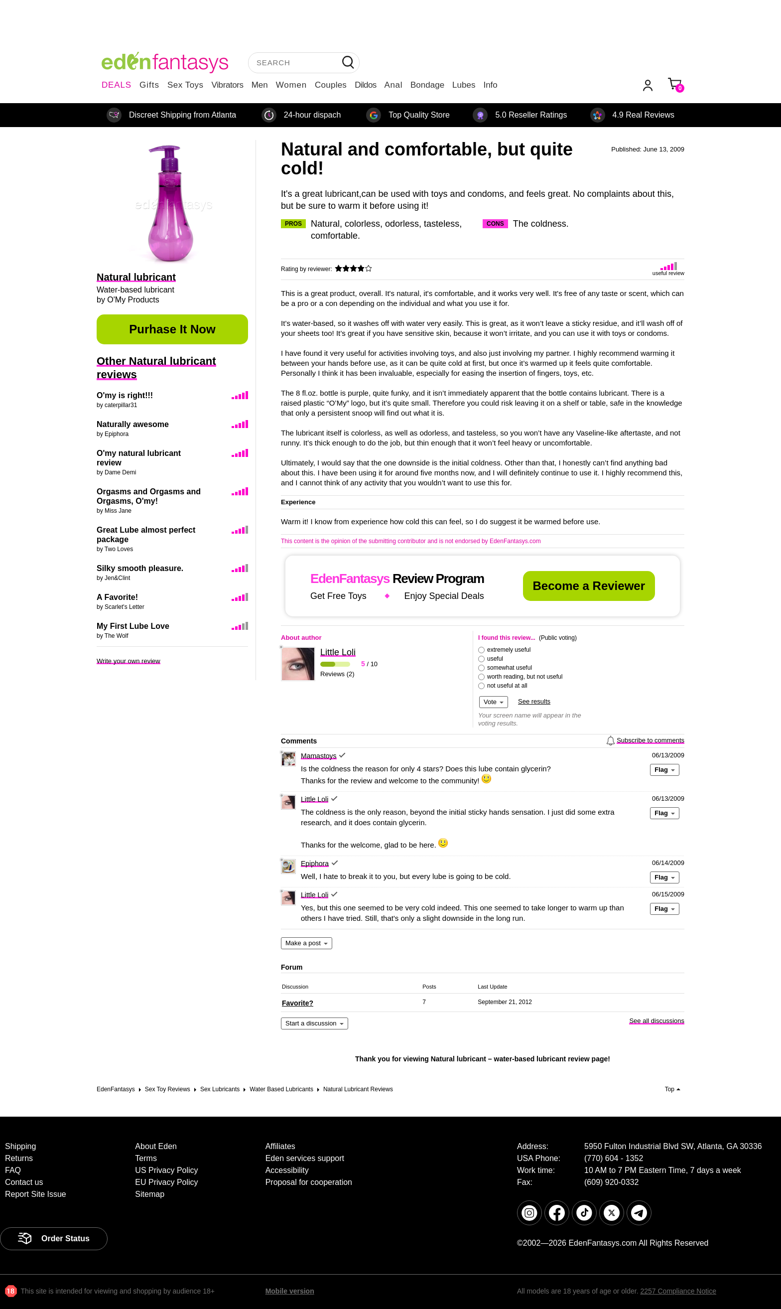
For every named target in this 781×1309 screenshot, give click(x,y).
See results (534, 701)
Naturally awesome (133, 424)
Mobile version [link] (289, 1291)
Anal (393, 85)
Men (260, 85)
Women (291, 85)
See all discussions (656, 1020)
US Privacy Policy (166, 1170)
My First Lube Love (133, 626)
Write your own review (128, 661)
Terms (146, 1158)
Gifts (149, 85)
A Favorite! (117, 597)
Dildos (365, 85)
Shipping (20, 1146)
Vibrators (228, 85)
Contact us (24, 1182)
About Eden (156, 1146)
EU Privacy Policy (166, 1182)
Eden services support (304, 1158)
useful (495, 658)
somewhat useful (509, 667)
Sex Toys (185, 85)
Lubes (463, 85)
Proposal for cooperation (308, 1182)
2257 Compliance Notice (678, 1291)
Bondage (427, 85)
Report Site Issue (35, 1194)
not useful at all (507, 685)
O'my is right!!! (125, 395)
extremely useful (508, 649)
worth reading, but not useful (524, 676)
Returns (19, 1158)
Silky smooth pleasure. (140, 568)
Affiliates (280, 1146)
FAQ (13, 1170)
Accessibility (287, 1170)
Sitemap (149, 1194)
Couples (331, 85)
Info (490, 85)
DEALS (116, 85)
